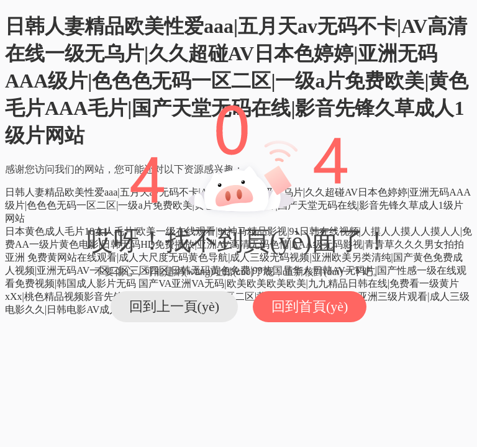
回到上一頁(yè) (174, 306)
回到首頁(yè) (309, 306)
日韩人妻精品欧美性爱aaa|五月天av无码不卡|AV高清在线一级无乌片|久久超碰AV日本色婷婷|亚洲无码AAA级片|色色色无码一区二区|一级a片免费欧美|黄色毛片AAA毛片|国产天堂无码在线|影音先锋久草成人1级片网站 (236, 81)
